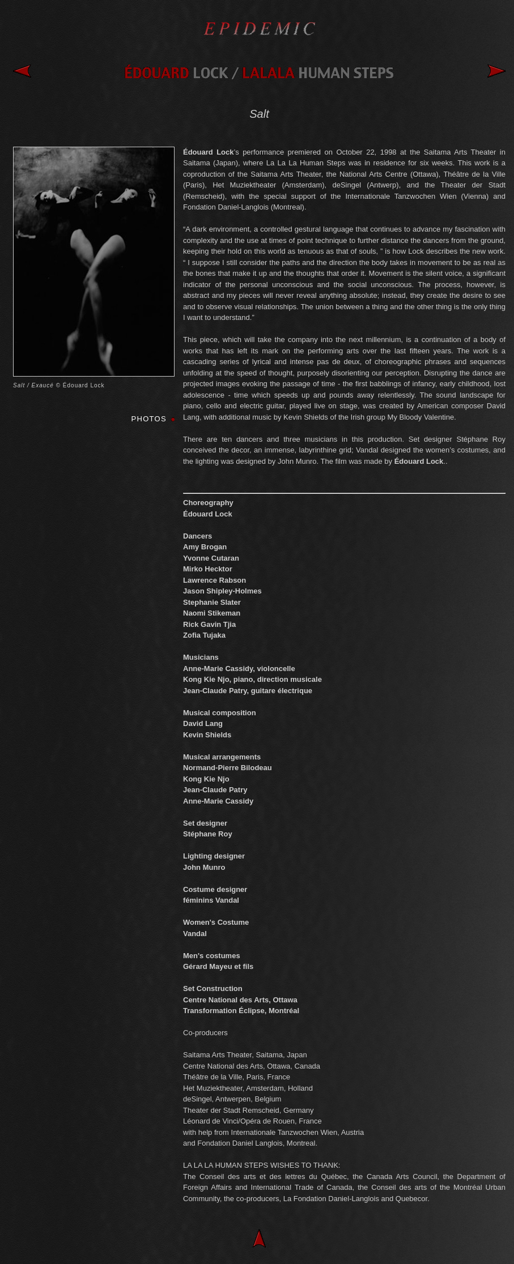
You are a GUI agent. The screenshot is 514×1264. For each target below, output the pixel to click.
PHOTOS (149, 419)
